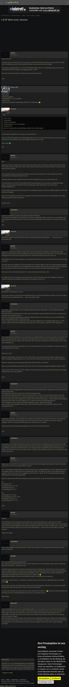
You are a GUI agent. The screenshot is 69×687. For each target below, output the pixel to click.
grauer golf (14, 603)
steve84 (13, 53)
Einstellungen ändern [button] (46, 682)
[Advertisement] (34, 37)
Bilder (8, 679)
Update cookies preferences (8, 686)
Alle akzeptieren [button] (44, 678)
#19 (2, 661)
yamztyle (13, 556)
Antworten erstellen (7, 673)
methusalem (14, 210)
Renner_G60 (14, 87)
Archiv (3, 679)
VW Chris (13, 109)
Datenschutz (14, 679)
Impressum (23, 679)
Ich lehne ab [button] (56, 678)
